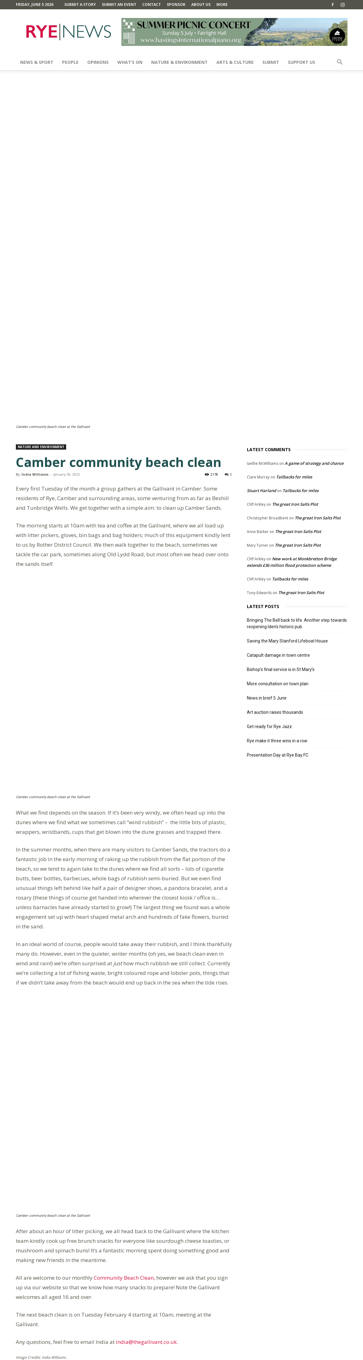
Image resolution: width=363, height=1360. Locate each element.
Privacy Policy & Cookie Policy (302, 1354)
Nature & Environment (179, 62)
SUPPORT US (301, 62)
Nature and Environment (41, 307)
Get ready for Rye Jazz (269, 586)
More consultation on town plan (277, 544)
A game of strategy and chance (314, 324)
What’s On (130, 62)
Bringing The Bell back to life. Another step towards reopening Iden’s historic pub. (297, 484)
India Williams (34, 334)
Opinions (98, 62)
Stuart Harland (261, 351)
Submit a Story (80, 4)
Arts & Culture (235, 62)
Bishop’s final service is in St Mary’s (281, 529)
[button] (340, 63)
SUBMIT (270, 62)
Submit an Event (119, 4)
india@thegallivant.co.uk (146, 1073)
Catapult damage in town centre (278, 515)
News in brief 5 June (267, 558)
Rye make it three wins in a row (277, 601)
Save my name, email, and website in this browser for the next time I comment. (99, 1314)
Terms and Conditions (250, 1354)
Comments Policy (210, 1354)
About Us (201, 4)
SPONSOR (176, 4)
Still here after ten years (49, 1166)
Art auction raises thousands (275, 572)
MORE (222, 4)
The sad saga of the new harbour (188, 1166)
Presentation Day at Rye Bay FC (277, 615)
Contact (151, 4)
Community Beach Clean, (125, 1009)
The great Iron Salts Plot (295, 364)
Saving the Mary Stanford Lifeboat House (287, 501)
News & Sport (36, 62)
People (70, 62)
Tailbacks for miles (294, 337)
